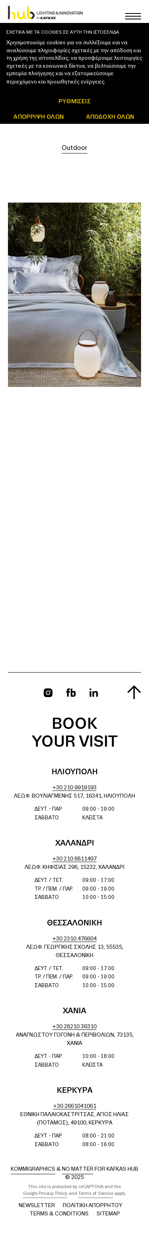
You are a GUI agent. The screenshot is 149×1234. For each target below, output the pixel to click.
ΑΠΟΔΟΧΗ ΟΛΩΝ (110, 116)
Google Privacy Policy (45, 1194)
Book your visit (75, 733)
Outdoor (74, 148)
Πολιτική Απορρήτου (92, 1205)
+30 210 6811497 (74, 859)
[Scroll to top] (134, 692)
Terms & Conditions (59, 1214)
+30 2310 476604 (74, 939)
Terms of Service (95, 1194)
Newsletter (37, 1205)
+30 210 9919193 (74, 787)
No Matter (77, 1169)
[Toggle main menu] (133, 16)
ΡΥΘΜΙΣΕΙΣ (74, 101)
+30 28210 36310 (74, 1026)
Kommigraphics (33, 1169)
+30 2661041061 (74, 1106)
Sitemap (108, 1214)
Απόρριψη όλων (39, 116)
